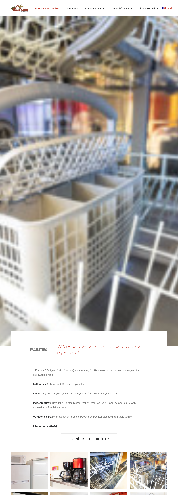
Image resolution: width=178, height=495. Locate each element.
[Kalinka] (19, 8)
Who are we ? (73, 8)
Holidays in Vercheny (95, 8)
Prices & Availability (148, 8)
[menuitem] (48, 8)
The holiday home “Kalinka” (47, 8)
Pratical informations (122, 8)
